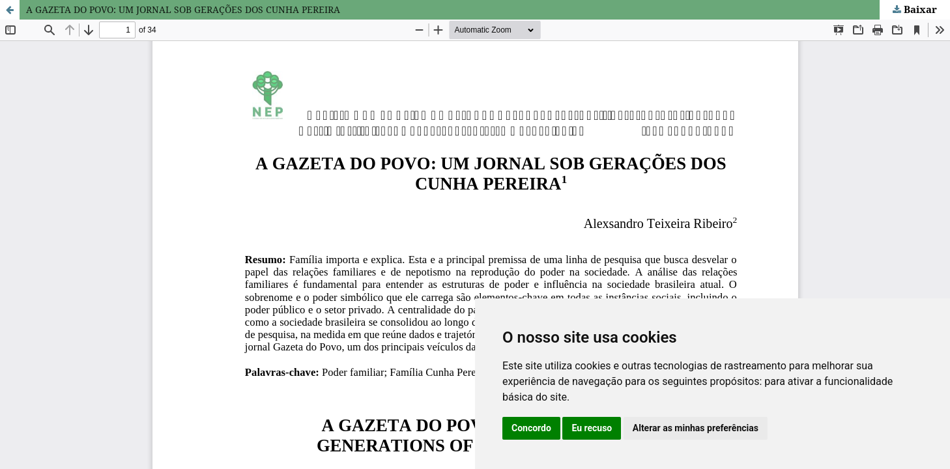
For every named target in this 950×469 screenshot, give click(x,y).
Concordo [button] (531, 428)
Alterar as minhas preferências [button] (695, 428)
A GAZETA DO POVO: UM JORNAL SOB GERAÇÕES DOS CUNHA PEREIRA (183, 9)
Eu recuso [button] (591, 428)
